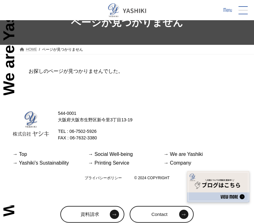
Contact (159, 214)
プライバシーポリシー (103, 178)
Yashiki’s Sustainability (41, 163)
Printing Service (108, 163)
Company (177, 163)
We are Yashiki (183, 154)
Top (20, 154)
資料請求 (90, 214)
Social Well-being (110, 154)
